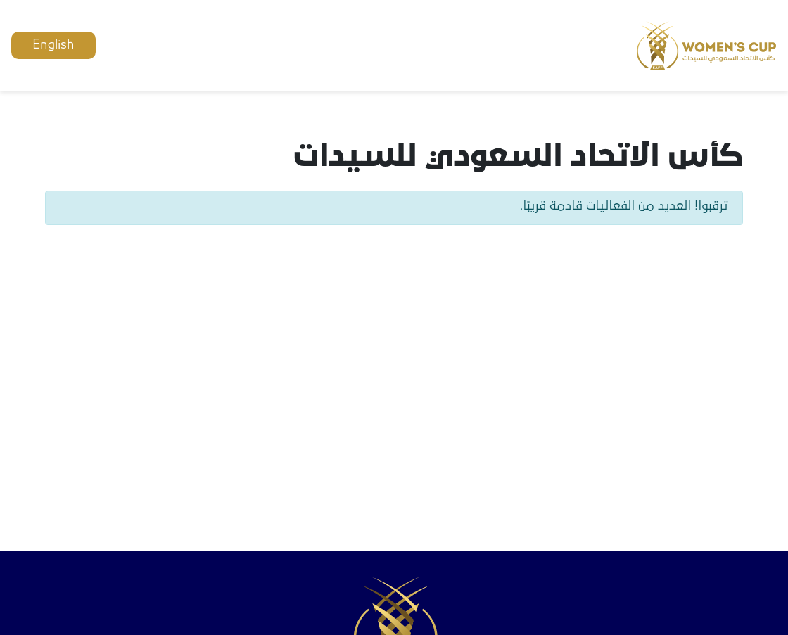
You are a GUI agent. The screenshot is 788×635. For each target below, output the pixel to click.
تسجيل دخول (139, 45)
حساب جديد (223, 45)
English (53, 45)
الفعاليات (355, 45)
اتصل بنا (293, 45)
